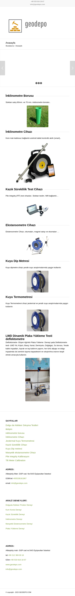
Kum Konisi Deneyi (13, 510)
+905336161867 (20, 478)
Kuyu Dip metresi (14, 448)
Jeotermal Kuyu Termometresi (20, 441)
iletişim (9, 429)
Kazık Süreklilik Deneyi (15, 514)
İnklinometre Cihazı (15, 437)
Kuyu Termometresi (19, 297)
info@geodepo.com (37, 4)
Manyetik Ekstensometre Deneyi (19, 524)
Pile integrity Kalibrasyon (17, 456)
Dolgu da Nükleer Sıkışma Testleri (22, 425)
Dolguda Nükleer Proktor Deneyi (19, 505)
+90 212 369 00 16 (16, 555)
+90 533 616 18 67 (37, 1)
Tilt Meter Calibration (15, 460)
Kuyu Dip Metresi (17, 261)
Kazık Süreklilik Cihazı (16, 444)
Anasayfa (10, 43)
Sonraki (72, 68)
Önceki (2, 68)
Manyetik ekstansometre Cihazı (21, 452)
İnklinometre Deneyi (14, 519)
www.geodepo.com (13, 564)
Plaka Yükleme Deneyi (15, 528)
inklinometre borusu (15, 433)
